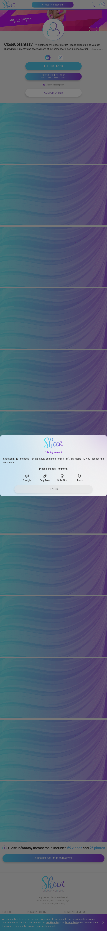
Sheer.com (9, 458)
